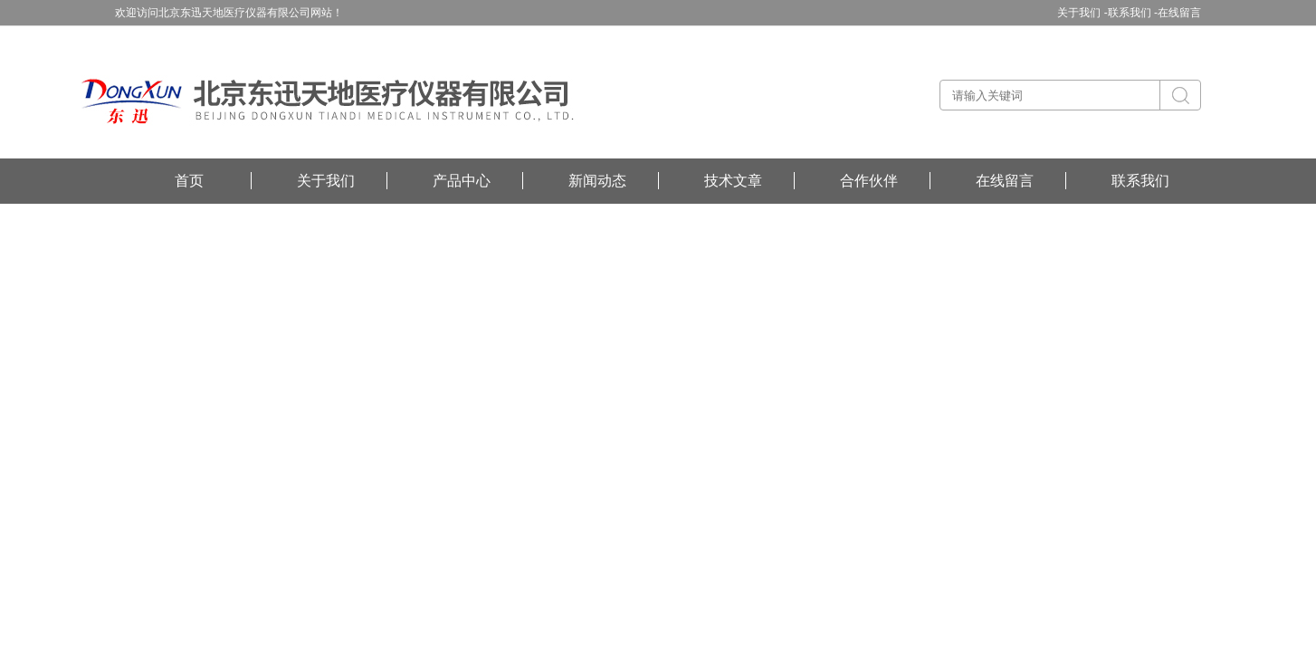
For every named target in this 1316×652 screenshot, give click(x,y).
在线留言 (1179, 12)
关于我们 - (1082, 12)
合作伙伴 (869, 180)
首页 (189, 180)
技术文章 (733, 180)
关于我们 (326, 180)
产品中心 (462, 180)
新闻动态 (597, 180)
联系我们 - (1133, 12)
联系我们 (1140, 180)
